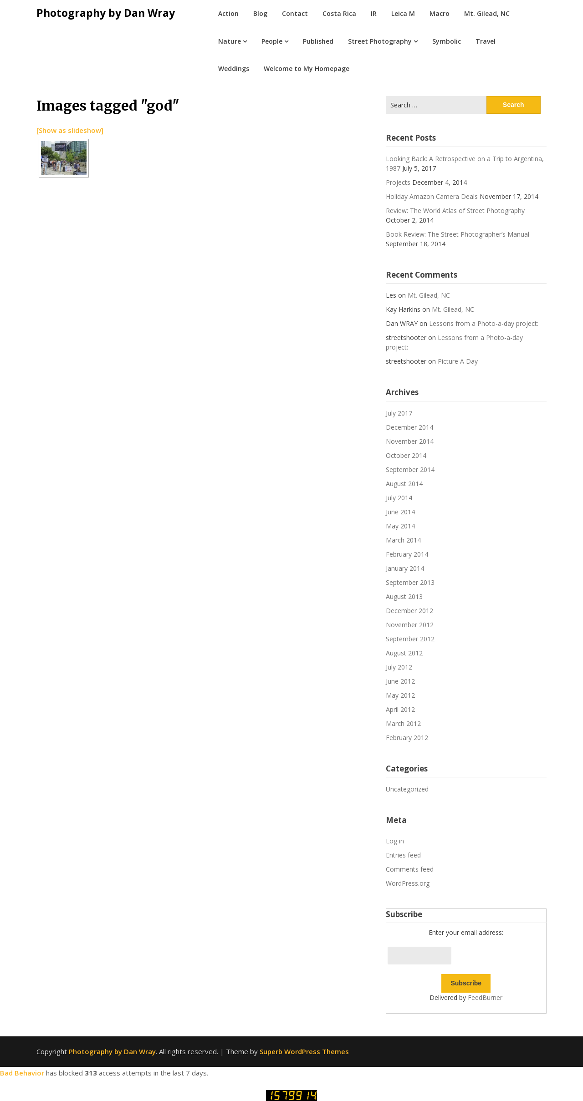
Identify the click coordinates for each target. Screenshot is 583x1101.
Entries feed (403, 855)
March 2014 (403, 540)
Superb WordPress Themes (304, 1051)
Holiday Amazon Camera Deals (432, 196)
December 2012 (409, 610)
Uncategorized (407, 789)
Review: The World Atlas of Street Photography (455, 210)
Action (228, 13)
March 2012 (403, 723)
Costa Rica (339, 13)
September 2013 (410, 582)
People (271, 41)
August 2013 (404, 596)
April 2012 (400, 709)
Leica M (403, 13)
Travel (486, 41)
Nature (229, 41)
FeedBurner (485, 997)
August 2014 (404, 483)
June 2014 (400, 511)
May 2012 (400, 695)
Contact (295, 13)
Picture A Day (458, 361)
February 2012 (407, 737)
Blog (260, 13)
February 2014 (407, 554)
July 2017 (399, 413)
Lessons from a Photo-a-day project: (483, 323)
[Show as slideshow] (69, 130)
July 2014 (399, 497)
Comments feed (410, 869)
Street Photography (380, 41)
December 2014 (409, 427)
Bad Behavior (22, 1072)
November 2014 (410, 441)
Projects (398, 182)
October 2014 (406, 455)
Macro (440, 13)
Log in (395, 841)
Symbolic (446, 41)
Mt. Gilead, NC (487, 13)
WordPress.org (408, 883)
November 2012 (410, 624)
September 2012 (410, 638)
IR (374, 13)
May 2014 (400, 526)
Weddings (233, 68)
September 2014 (410, 469)
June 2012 (400, 681)
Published (318, 41)
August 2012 (404, 653)
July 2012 (399, 667)
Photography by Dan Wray (105, 12)
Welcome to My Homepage (306, 68)
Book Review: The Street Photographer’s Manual (457, 234)
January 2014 (405, 568)
